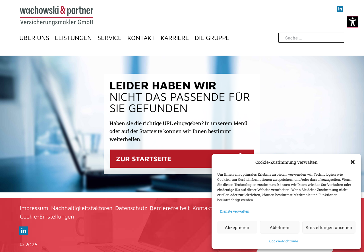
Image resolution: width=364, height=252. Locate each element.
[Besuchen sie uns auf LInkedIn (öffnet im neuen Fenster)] (340, 9)
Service (110, 37)
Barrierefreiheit (170, 208)
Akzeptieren (237, 227)
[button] (352, 162)
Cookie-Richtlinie (283, 241)
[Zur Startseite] (56, 16)
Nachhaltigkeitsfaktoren (81, 208)
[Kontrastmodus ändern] (352, 22)
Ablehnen (279, 227)
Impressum (34, 208)
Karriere (175, 37)
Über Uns (34, 37)
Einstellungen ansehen (328, 227)
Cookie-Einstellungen (47, 216)
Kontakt (141, 37)
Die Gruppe (212, 37)
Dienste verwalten (234, 211)
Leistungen (73, 37)
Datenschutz (131, 208)
